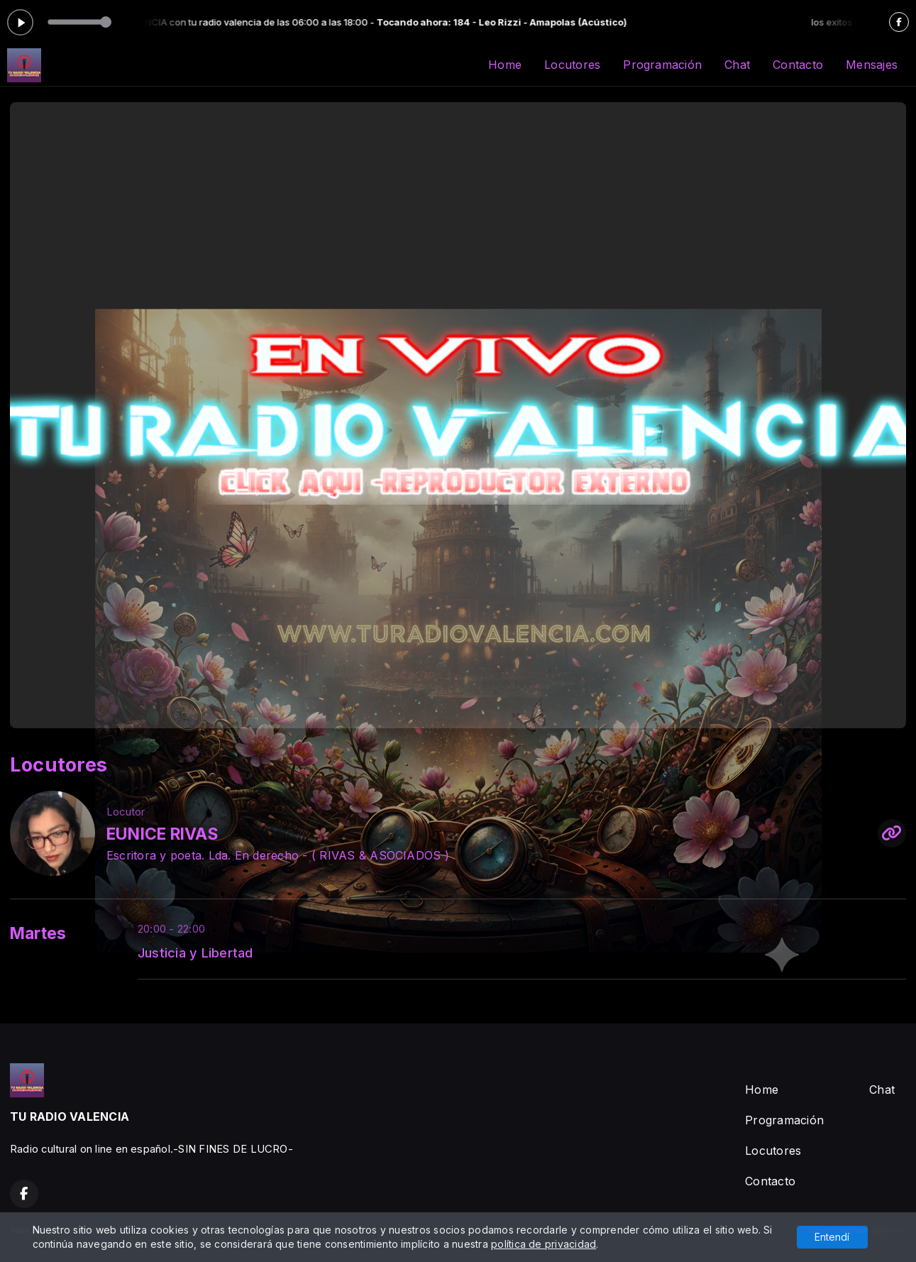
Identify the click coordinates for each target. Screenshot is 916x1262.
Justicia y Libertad (195, 952)
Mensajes (872, 64)
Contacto (798, 64)
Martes (38, 933)
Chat (737, 64)
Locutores (572, 64)
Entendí (832, 1237)
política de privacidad (543, 1244)
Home (505, 64)
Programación (662, 64)
